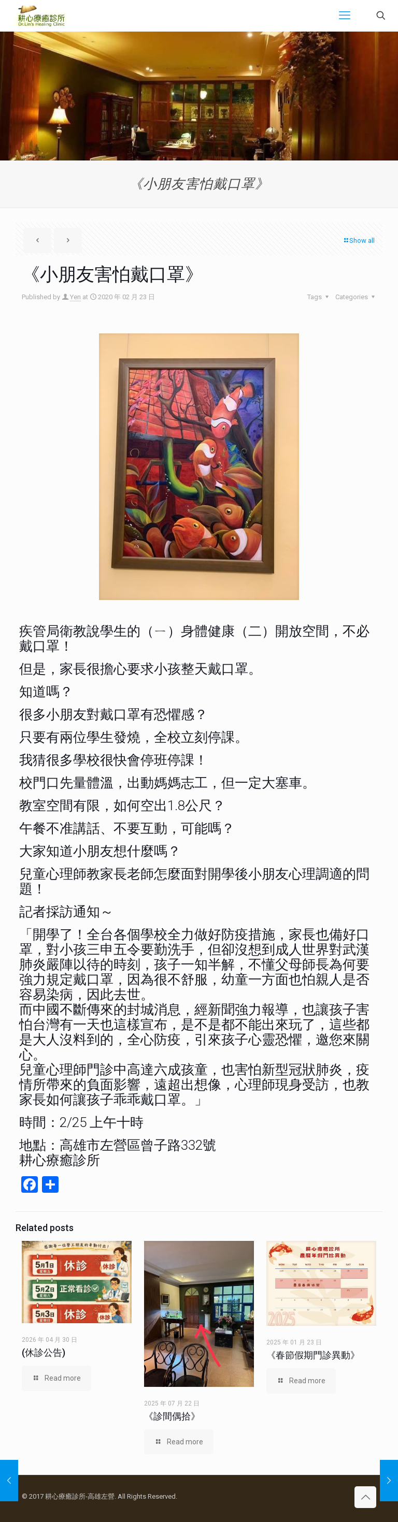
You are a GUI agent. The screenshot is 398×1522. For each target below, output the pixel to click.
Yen (75, 297)
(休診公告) (43, 1352)
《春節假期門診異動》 (313, 1355)
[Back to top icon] (365, 1497)
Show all (359, 240)
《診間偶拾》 (172, 1416)
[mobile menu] (344, 15)
